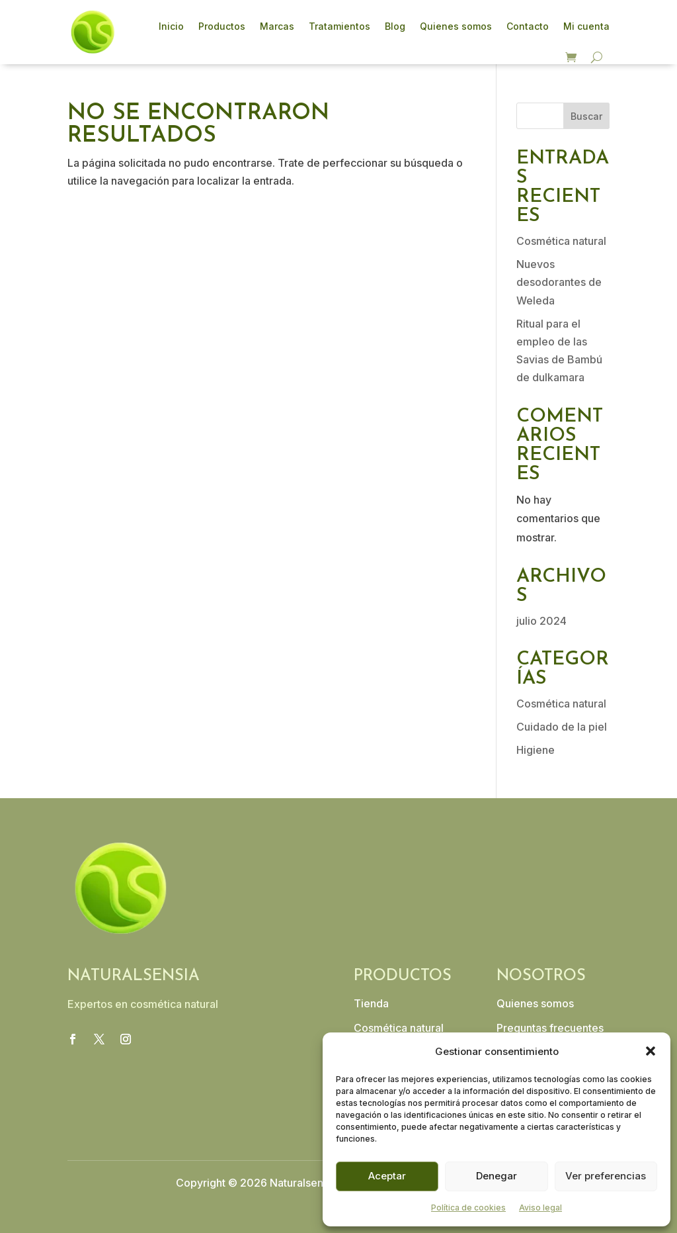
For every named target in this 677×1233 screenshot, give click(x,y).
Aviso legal (540, 1207)
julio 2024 (541, 620)
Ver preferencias (605, 1175)
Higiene (535, 749)
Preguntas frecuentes (550, 1027)
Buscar (586, 116)
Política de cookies (468, 1207)
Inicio (171, 26)
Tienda (371, 1003)
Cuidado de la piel (561, 726)
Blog (395, 26)
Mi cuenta (586, 26)
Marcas (277, 26)
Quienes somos (456, 26)
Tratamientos (339, 26)
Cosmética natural (561, 241)
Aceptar (387, 1175)
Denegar (496, 1175)
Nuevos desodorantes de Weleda (559, 281)
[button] (650, 1051)
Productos (221, 26)
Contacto (527, 26)
